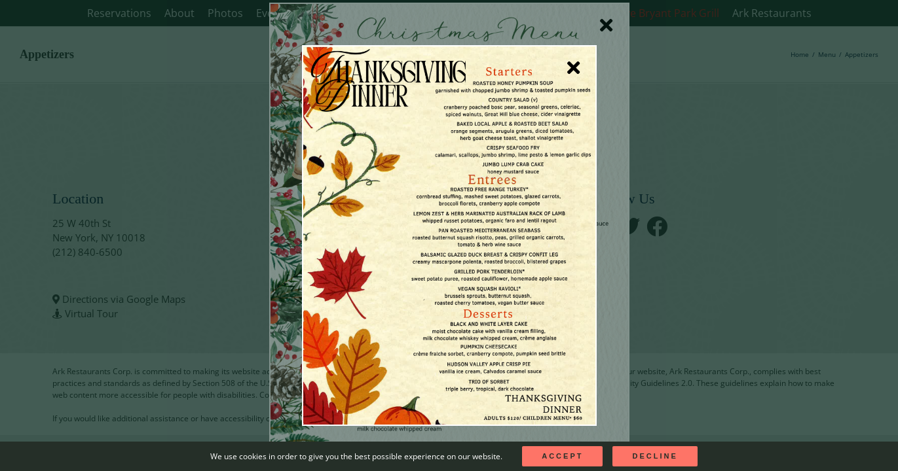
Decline (654, 456)
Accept (562, 456)
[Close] (573, 68)
